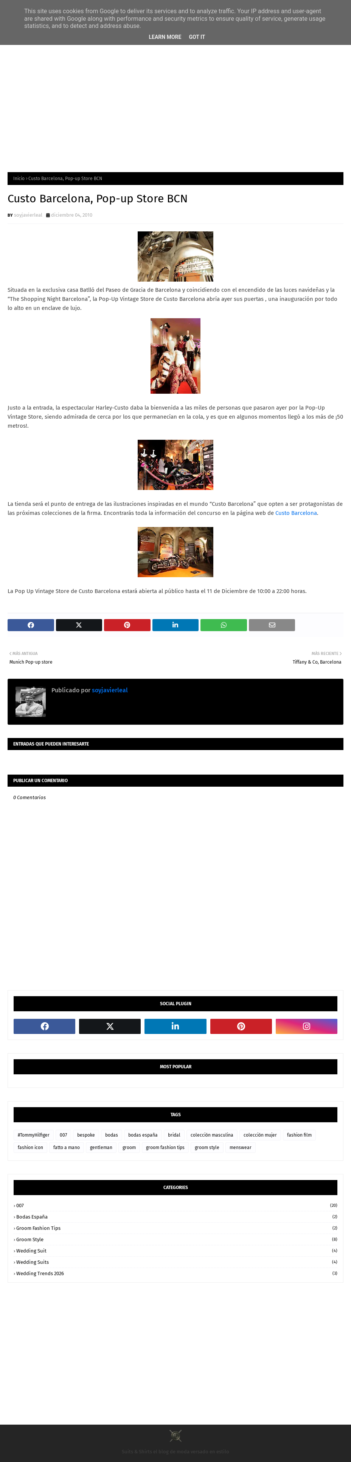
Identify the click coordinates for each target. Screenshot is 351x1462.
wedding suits (176, 1262)
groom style (207, 1147)
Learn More (165, 37)
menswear (241, 1147)
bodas (111, 1135)
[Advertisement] (175, 104)
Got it (197, 37)
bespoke (86, 1135)
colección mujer (260, 1135)
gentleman (101, 1147)
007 (63, 1135)
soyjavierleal (28, 215)
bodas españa (143, 1135)
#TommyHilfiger (34, 1135)
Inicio (19, 178)
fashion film (299, 1135)
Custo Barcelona (296, 513)
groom (129, 1147)
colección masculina (212, 1135)
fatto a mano (66, 1147)
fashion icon (30, 1147)
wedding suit (176, 1251)
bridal (174, 1135)
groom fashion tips (165, 1147)
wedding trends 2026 (176, 1273)
